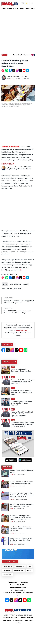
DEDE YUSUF (17, 288)
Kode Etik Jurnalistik (18, 590)
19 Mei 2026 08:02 (21, 499)
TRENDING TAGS (10, 561)
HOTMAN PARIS (18, 570)
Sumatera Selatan (10, 618)
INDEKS (9, 9)
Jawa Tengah (18, 620)
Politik (4, 55)
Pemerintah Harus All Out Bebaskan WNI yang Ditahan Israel (21, 392)
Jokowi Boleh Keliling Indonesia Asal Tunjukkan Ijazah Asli (21, 505)
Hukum (12, 486)
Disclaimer (24, 582)
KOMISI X (25, 284)
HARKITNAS (6, 570)
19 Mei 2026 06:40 (19, 475)
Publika (12, 533)
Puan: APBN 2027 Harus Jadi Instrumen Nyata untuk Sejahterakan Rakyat (17, 312)
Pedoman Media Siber (18, 585)
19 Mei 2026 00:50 (19, 486)
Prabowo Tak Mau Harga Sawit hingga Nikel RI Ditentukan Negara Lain (19, 302)
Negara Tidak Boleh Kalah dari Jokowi (21, 471)
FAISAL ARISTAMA (20, 77)
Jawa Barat (7, 620)
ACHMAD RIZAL (12, 274)
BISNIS (22, 9)
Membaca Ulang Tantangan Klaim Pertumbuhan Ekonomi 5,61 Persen (20, 529)
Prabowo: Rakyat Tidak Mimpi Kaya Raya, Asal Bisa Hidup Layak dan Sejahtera (22, 414)
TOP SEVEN (7, 467)
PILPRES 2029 (7, 574)
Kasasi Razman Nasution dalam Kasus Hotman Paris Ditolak (22, 483)
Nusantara (12, 499)
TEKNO (27, 9)
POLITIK (16, 9)
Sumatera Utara (16, 615)
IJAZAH (29, 570)
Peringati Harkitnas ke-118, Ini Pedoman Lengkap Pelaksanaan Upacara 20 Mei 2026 (22, 495)
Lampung (22, 618)
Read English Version (21, 55)
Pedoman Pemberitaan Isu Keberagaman (18, 593)
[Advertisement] (18, 33)
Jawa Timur (29, 620)
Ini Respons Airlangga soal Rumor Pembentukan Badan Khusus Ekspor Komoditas (20, 517)
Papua (18, 623)
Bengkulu (28, 615)
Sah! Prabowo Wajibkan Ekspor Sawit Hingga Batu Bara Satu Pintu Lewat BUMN (22, 424)
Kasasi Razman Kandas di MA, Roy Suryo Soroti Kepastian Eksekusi (21, 540)
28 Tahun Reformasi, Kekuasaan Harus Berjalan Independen (21, 371)
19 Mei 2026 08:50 (19, 544)
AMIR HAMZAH (20, 566)
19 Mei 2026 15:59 (19, 533)
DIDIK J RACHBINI (7, 288)
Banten (30, 618)
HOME (4, 9)
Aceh (6, 615)
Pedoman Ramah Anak (18, 587)
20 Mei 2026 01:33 (19, 508)
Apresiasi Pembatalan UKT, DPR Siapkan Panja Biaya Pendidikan (19, 168)
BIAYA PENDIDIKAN (15, 284)
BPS (30, 566)
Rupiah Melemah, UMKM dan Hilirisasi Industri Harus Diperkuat (21, 403)
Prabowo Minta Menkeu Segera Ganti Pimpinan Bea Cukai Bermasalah (22, 382)
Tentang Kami (12, 582)
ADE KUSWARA (7, 566)
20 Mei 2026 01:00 (19, 522)
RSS (18, 595)
